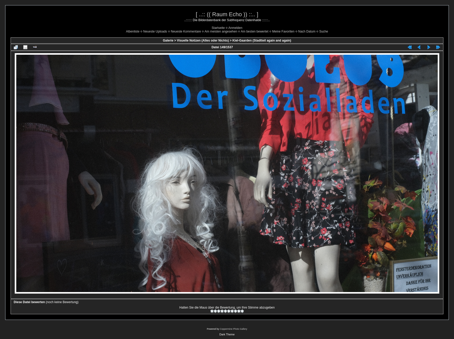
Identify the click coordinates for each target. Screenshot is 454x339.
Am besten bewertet (254, 31)
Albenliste (133, 31)
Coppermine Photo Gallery (233, 329)
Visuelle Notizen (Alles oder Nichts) (203, 40)
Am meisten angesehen (221, 31)
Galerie (168, 40)
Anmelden (235, 28)
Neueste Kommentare (186, 31)
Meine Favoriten (283, 31)
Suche (323, 31)
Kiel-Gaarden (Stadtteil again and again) (261, 40)
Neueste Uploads (155, 31)
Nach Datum (307, 31)
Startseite (218, 28)
